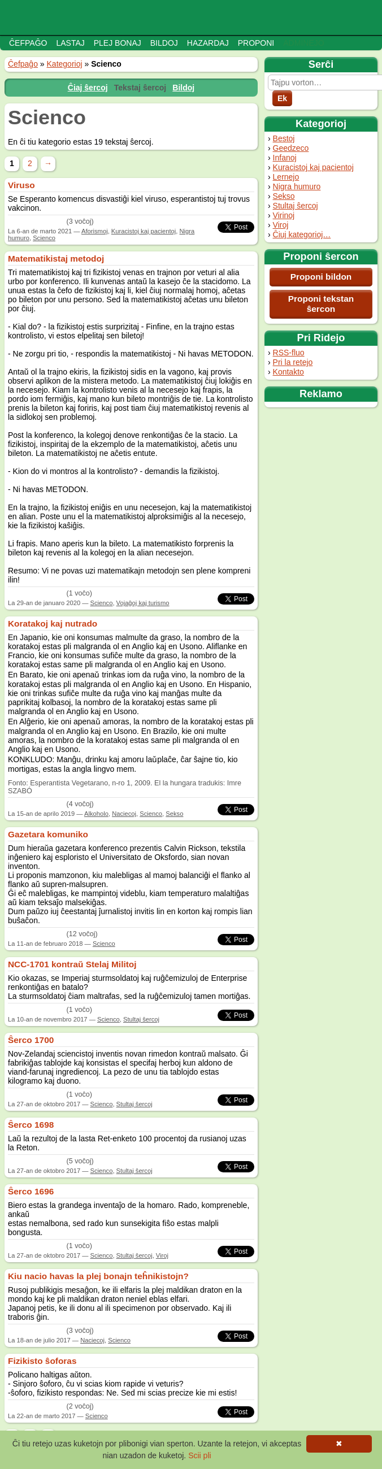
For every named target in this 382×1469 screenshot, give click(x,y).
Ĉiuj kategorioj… (302, 234)
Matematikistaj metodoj (56, 258)
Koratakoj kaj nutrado (52, 623)
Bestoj (284, 138)
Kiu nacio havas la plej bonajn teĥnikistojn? (98, 1276)
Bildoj (164, 42)
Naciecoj (124, 813)
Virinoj (284, 215)
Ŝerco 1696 (31, 1191)
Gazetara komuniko (48, 834)
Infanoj (285, 157)
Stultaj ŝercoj (295, 205)
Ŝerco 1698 (31, 1124)
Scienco (44, 237)
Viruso (21, 185)
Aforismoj (94, 231)
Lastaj (70, 42)
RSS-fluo (289, 352)
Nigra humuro (297, 186)
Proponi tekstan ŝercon (321, 304)
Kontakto (288, 371)
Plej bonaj (117, 42)
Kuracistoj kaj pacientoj (313, 167)
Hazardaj (208, 42)
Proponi (256, 42)
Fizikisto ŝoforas (42, 1361)
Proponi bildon (321, 276)
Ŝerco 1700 (31, 1040)
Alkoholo (96, 813)
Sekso (284, 196)
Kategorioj (65, 63)
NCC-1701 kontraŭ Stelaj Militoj (72, 964)
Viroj (281, 224)
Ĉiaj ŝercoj (88, 87)
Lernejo (286, 176)
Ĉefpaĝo (28, 42)
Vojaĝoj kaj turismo (143, 602)
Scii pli (199, 1455)
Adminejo (303, 42)
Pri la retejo (293, 362)
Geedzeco (291, 148)
